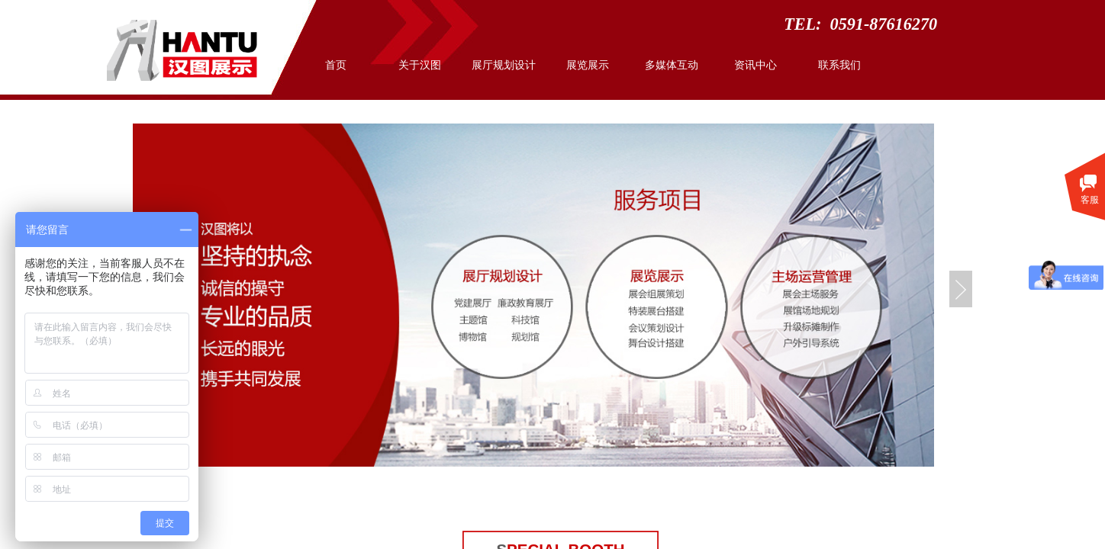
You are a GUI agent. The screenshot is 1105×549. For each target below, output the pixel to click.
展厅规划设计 (504, 65)
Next (960, 289)
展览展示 (587, 65)
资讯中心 (755, 65)
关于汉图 (419, 65)
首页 (335, 65)
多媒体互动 (671, 65)
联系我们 (839, 65)
